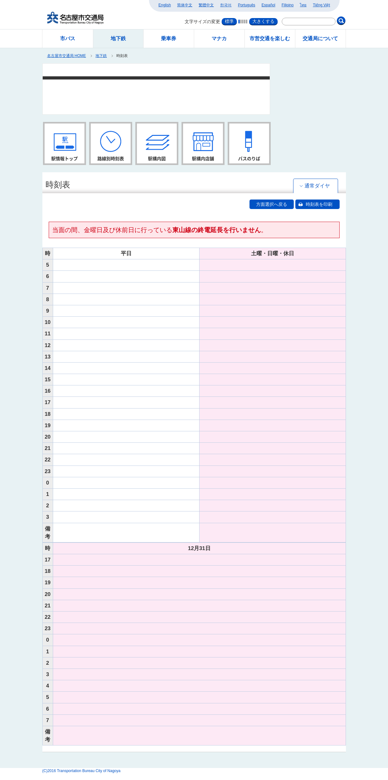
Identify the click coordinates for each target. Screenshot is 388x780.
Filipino (287, 5)
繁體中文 (206, 5)
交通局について (320, 38)
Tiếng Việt (321, 5)
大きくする (263, 21)
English (164, 5)
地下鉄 (101, 56)
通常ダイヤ (317, 185)
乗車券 (168, 38)
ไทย (303, 5)
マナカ (219, 38)
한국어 (225, 5)
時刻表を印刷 (319, 204)
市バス (67, 38)
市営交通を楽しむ (269, 38)
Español (268, 5)
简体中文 (184, 5)
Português (246, 5)
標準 (229, 21)
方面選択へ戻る (271, 204)
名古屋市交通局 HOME (66, 56)
